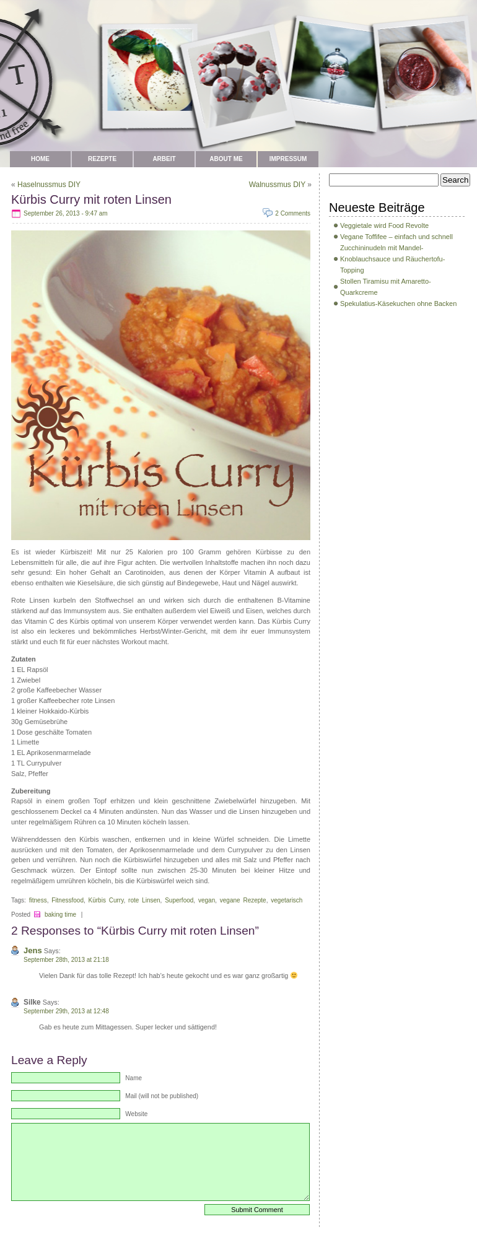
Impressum (288, 158)
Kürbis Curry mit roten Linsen (91, 199)
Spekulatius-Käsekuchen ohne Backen (398, 303)
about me (225, 158)
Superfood (179, 900)
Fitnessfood (67, 900)
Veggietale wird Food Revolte (384, 225)
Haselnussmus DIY (49, 184)
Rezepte (102, 158)
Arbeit (163, 158)
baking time (60, 914)
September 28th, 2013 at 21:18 (66, 959)
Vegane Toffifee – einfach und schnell (396, 236)
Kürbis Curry (106, 900)
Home (40, 158)
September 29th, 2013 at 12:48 (66, 1011)
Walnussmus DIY (277, 184)
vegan (206, 900)
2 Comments (292, 213)
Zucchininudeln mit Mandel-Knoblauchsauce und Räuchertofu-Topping (392, 259)
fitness (38, 900)
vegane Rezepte (243, 900)
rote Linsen (144, 900)
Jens (33, 950)
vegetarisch (286, 900)
